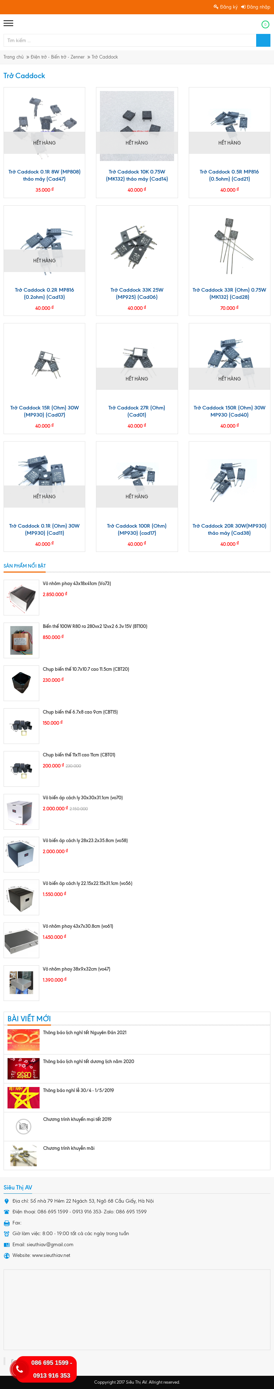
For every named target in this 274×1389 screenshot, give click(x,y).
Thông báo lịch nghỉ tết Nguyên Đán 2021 (84, 1032)
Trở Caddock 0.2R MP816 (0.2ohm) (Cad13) (44, 293)
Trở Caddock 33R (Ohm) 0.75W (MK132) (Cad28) (229, 293)
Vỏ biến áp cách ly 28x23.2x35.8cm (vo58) (85, 840)
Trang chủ (14, 57)
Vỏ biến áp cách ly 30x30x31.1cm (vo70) (83, 797)
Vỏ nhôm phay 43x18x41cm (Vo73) (77, 583)
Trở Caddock (105, 57)
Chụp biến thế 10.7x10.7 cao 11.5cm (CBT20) (86, 669)
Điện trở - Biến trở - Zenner (58, 57)
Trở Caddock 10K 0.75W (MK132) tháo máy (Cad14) (137, 175)
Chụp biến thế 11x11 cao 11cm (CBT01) (79, 755)
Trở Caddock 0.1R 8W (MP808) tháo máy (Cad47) (45, 175)
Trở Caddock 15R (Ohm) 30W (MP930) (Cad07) (44, 411)
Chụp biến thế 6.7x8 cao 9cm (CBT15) (80, 712)
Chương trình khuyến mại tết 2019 (77, 1119)
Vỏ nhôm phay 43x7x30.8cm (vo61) (78, 926)
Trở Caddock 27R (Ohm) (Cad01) (136, 411)
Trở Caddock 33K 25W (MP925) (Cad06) (137, 293)
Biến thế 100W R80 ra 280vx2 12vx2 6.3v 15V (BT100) (95, 626)
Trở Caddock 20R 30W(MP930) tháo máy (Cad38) (230, 529)
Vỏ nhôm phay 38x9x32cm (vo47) (76, 969)
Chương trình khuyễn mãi (69, 1148)
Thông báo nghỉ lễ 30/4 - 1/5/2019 (78, 1090)
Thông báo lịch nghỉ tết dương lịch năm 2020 (88, 1061)
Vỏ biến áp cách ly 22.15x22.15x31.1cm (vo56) (87, 883)
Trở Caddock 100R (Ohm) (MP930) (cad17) (137, 529)
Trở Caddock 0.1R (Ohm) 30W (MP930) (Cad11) (44, 529)
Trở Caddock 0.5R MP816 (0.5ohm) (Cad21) (229, 175)
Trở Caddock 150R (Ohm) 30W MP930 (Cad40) (229, 411)
